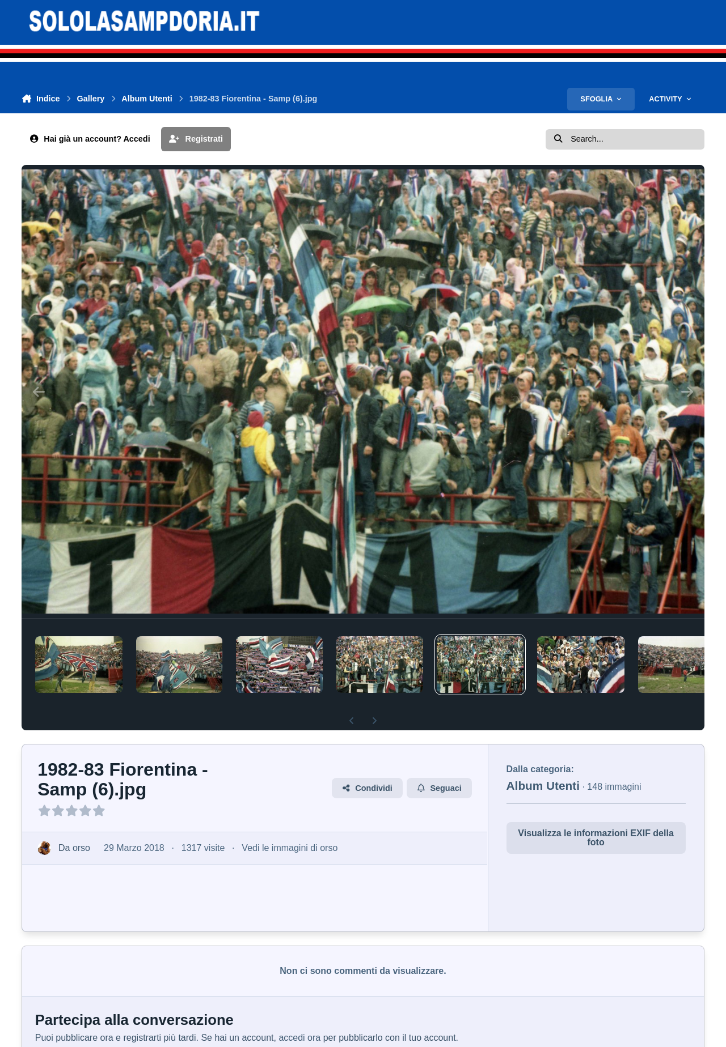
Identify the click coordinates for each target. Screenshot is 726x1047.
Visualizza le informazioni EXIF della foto (595, 837)
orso (81, 848)
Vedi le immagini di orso (290, 848)
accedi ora (299, 1037)
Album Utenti (543, 785)
